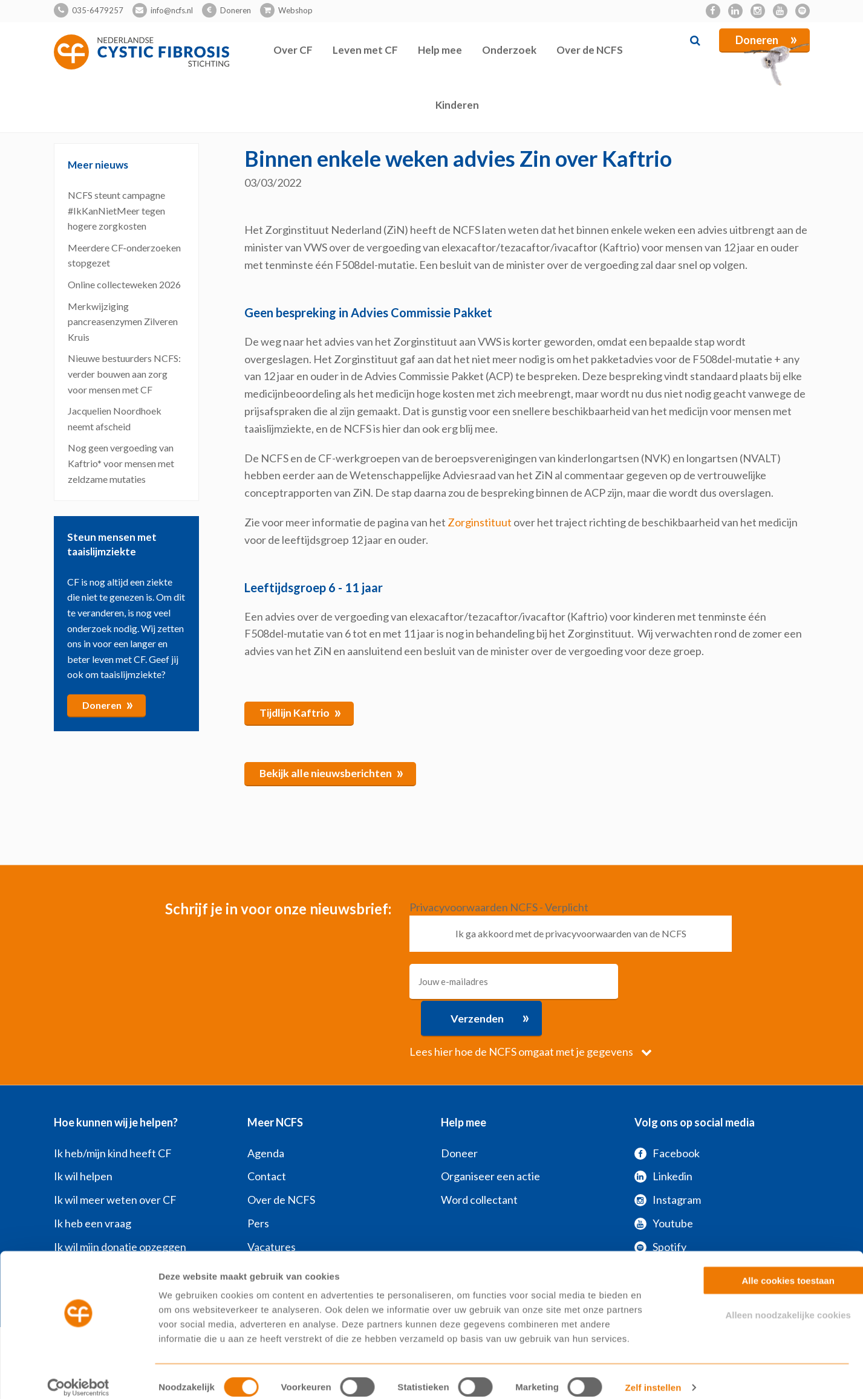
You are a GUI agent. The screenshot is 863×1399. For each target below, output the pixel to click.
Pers (258, 1186)
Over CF (293, 50)
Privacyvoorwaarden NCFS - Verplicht (498, 906)
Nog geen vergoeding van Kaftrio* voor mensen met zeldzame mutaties (121, 463)
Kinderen (457, 105)
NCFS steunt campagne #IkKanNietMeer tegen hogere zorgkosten (116, 210)
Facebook (667, 1115)
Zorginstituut (480, 522)
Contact (266, 1139)
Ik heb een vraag (92, 1186)
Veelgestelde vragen (296, 1232)
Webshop (295, 10)
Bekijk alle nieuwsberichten (332, 771)
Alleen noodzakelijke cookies (762, 1302)
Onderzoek (509, 50)
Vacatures (271, 1209)
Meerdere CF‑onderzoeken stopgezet (124, 254)
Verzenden (683, 980)
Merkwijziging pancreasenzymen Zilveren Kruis (123, 321)
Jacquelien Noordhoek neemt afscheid (114, 418)
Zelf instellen (653, 1375)
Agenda (265, 1115)
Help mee (440, 50)
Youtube (663, 1186)
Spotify (660, 1209)
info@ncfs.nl (172, 10)
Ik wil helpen (83, 1139)
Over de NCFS (589, 50)
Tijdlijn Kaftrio (300, 711)
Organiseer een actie (490, 1139)
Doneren (235, 10)
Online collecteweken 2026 (124, 284)
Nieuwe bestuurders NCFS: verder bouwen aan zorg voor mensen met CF (124, 373)
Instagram (667, 1162)
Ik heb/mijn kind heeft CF (113, 1115)
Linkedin (663, 1139)
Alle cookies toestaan (761, 1268)
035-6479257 (97, 10)
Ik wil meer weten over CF (115, 1162)
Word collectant (479, 1162)
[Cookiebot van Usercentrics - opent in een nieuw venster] (78, 1375)
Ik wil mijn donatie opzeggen (120, 1209)
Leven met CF (365, 50)
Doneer (459, 1115)
